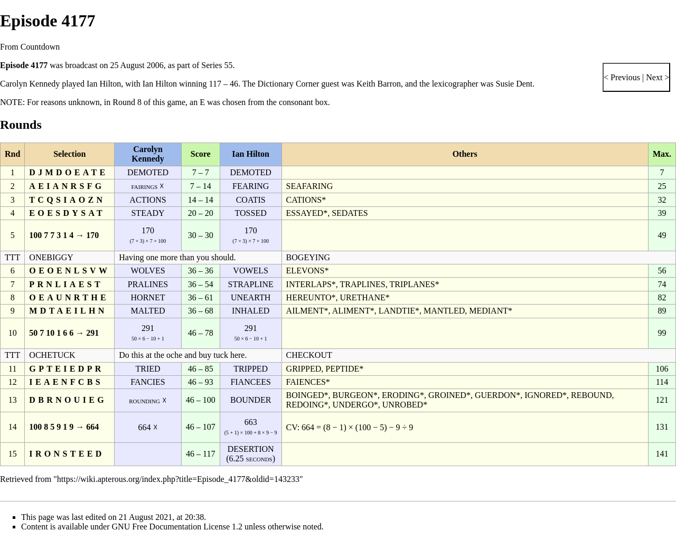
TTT (12, 257)
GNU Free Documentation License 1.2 (177, 526)
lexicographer (455, 83)
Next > (656, 77)
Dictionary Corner (289, 83)
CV (291, 427)
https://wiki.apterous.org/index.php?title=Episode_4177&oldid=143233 (178, 479)
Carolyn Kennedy (30, 83)
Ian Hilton (104, 83)
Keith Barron (378, 83)
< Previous (622, 77)
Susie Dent (514, 83)
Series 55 (216, 65)
